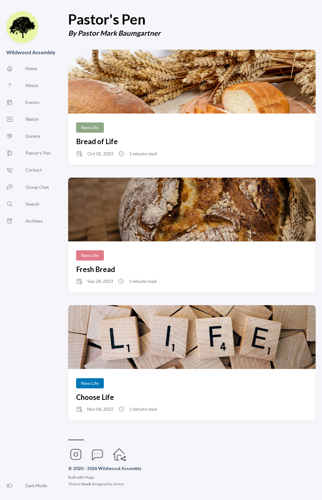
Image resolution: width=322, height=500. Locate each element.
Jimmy (118, 484)
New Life (90, 127)
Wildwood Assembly (30, 52)
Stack (86, 484)
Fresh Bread (95, 269)
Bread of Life (97, 141)
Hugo (89, 477)
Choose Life (95, 397)
